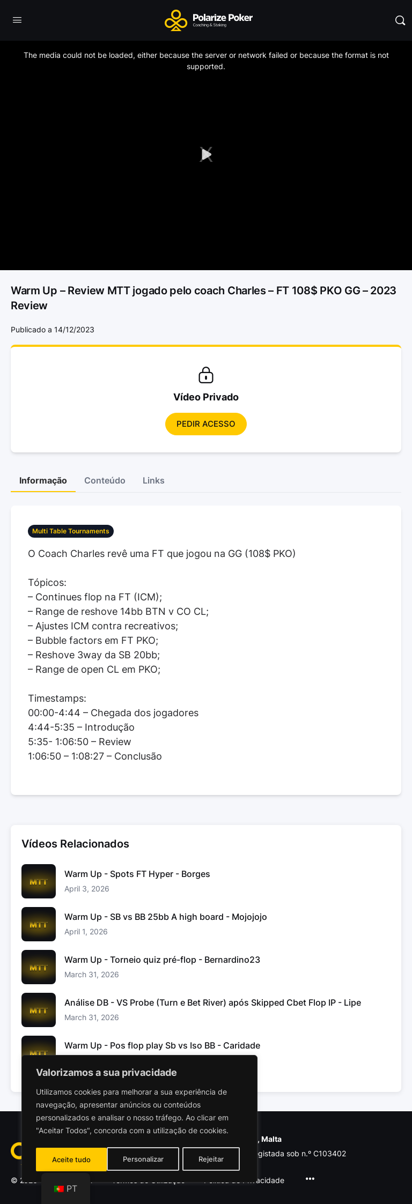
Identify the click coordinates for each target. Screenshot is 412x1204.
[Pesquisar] (400, 20)
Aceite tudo (208, 1159)
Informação (43, 480)
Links (154, 480)
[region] (139, 1120)
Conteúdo (105, 480)
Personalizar (72, 1159)
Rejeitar (141, 1159)
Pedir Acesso (206, 424)
